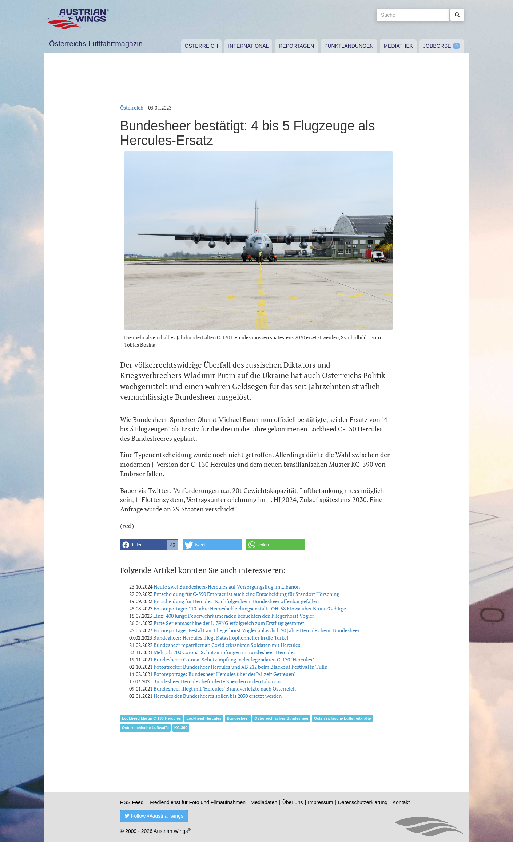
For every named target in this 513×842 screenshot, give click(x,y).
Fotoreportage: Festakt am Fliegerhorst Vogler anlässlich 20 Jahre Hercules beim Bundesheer (256, 630)
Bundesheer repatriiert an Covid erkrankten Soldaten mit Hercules (227, 644)
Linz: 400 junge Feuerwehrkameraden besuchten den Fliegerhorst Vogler (233, 615)
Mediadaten (264, 802)
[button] (149, 544)
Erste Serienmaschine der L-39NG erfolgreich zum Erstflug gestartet (229, 623)
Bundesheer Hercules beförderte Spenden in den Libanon (217, 681)
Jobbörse (437, 46)
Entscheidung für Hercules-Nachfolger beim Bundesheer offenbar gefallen (236, 601)
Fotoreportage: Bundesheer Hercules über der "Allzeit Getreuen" (225, 674)
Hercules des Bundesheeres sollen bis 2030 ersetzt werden (218, 695)
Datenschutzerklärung (362, 802)
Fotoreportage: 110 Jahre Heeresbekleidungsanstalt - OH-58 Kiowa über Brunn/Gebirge (250, 608)
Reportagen (296, 46)
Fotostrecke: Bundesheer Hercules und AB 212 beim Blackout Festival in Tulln (240, 666)
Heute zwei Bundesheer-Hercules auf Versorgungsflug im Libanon (227, 586)
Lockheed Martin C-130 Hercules (151, 718)
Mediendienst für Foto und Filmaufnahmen (198, 802)
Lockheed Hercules (203, 718)
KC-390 (180, 728)
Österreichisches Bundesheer (281, 718)
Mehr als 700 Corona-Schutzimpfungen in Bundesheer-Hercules (224, 652)
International (248, 46)
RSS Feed (132, 802)
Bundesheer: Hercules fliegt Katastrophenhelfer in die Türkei (220, 637)
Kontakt (401, 802)
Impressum (320, 802)
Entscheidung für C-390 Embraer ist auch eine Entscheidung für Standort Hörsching (246, 593)
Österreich (201, 46)
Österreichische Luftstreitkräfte (342, 718)
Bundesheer (238, 718)
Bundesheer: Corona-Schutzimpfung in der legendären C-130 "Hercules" (234, 659)
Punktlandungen (348, 46)
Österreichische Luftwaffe (145, 728)
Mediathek (398, 46)
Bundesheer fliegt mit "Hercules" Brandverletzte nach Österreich (225, 688)
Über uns (292, 802)
